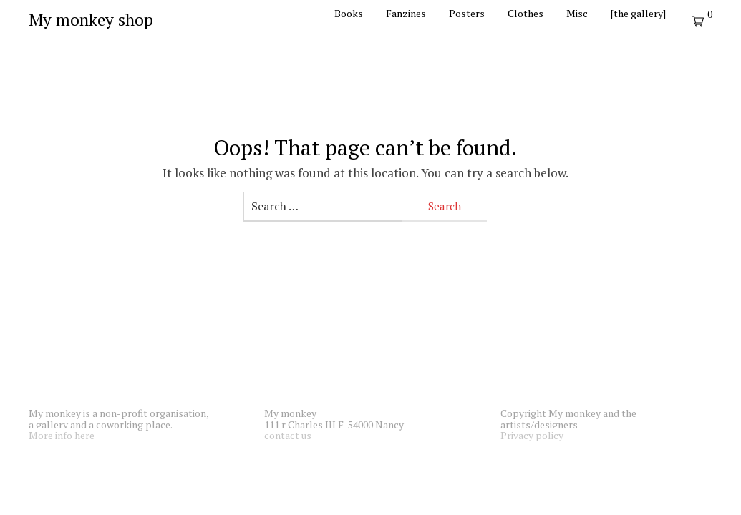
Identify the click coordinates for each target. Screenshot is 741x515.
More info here (62, 435)
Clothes (525, 13)
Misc (577, 13)
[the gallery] (638, 13)
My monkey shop (91, 20)
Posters (467, 13)
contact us (287, 435)
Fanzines (406, 13)
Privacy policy (531, 435)
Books (348, 13)
